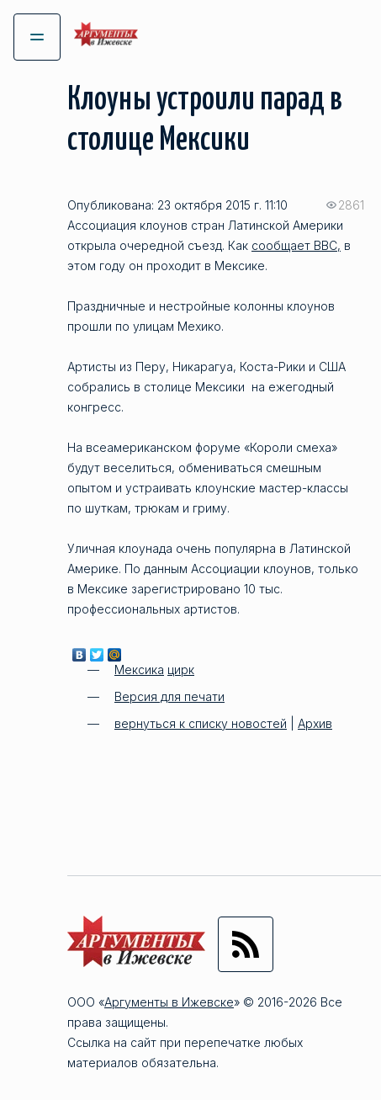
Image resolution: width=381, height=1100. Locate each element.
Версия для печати (169, 696)
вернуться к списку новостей (200, 723)
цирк (180, 669)
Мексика (139, 669)
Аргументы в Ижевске (169, 1002)
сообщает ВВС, (296, 245)
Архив (315, 723)
